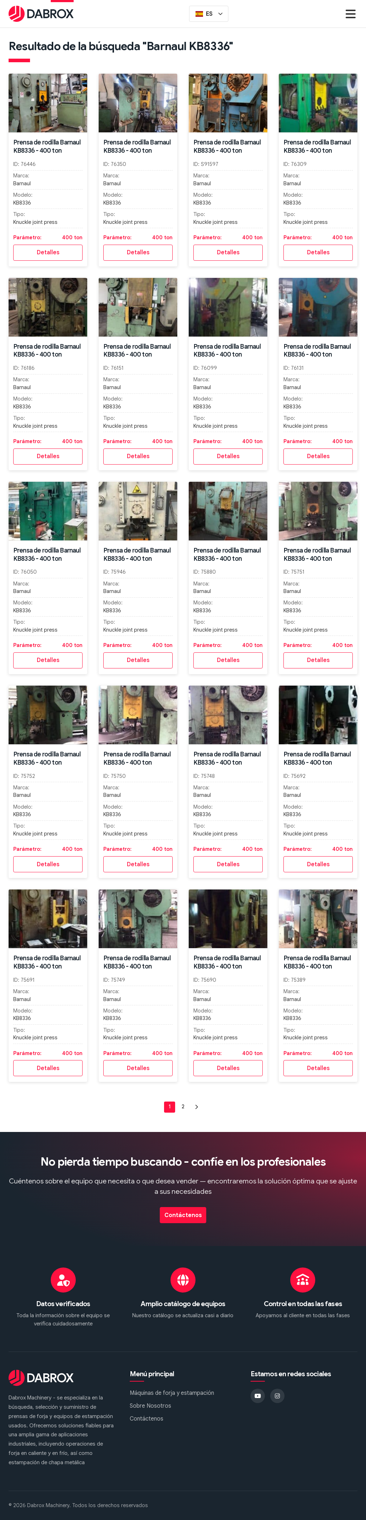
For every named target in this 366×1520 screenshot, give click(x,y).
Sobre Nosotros (150, 1405)
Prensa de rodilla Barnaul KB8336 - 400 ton (46, 146)
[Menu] (350, 14)
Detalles (48, 252)
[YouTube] (258, 1396)
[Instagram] (277, 1396)
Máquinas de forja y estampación (172, 1393)
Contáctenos (183, 1215)
